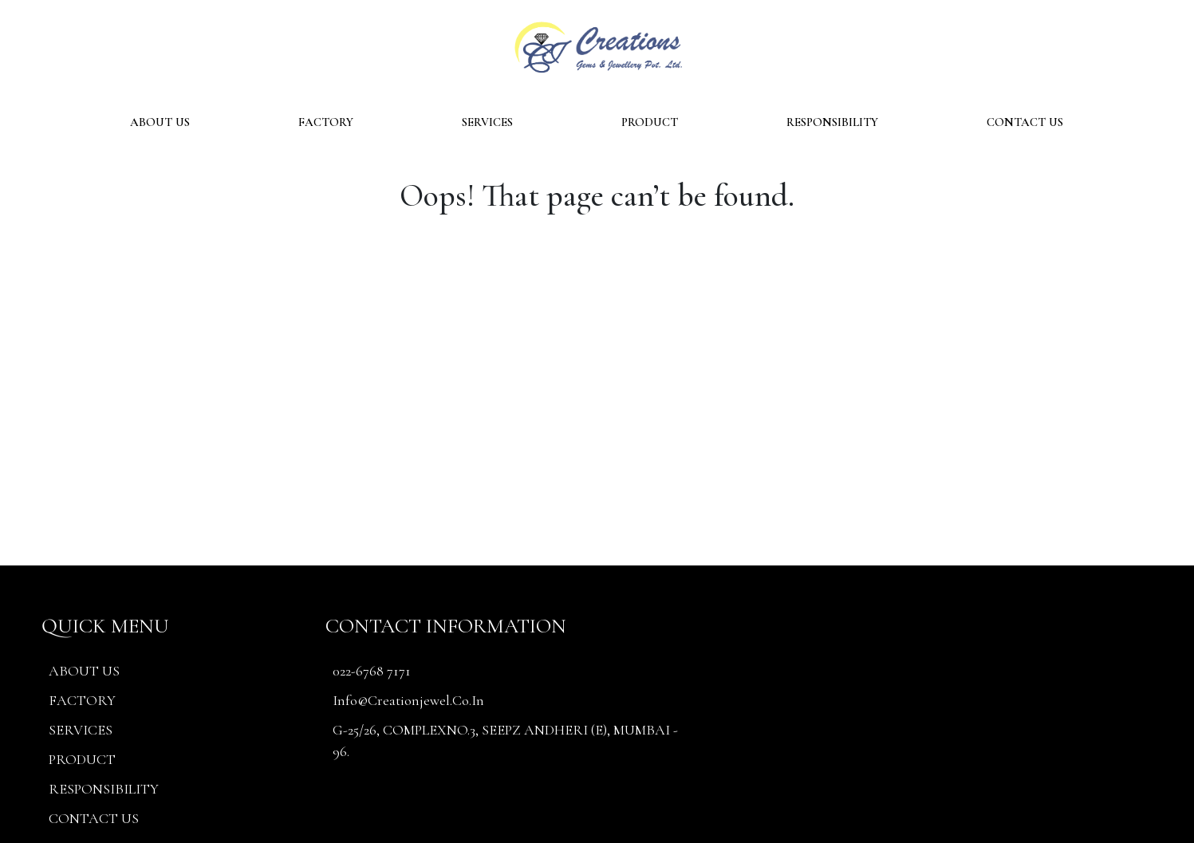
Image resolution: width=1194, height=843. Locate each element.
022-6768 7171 (372, 671)
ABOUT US (160, 122)
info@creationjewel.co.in (408, 700)
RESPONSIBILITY (832, 122)
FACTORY (325, 122)
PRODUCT (649, 122)
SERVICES (487, 122)
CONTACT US (1025, 122)
